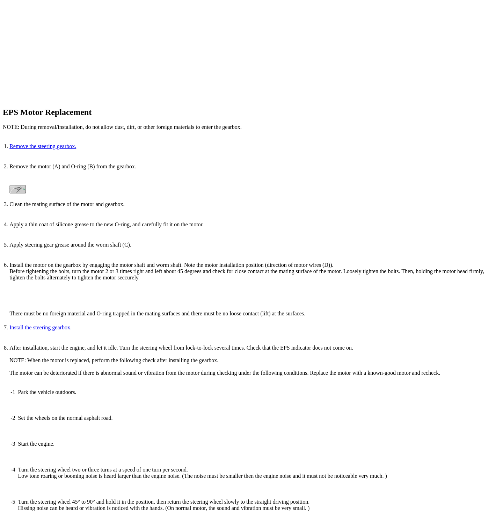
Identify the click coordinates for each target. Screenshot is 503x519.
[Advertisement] (212, 52)
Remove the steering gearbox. (42, 146)
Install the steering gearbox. (40, 327)
